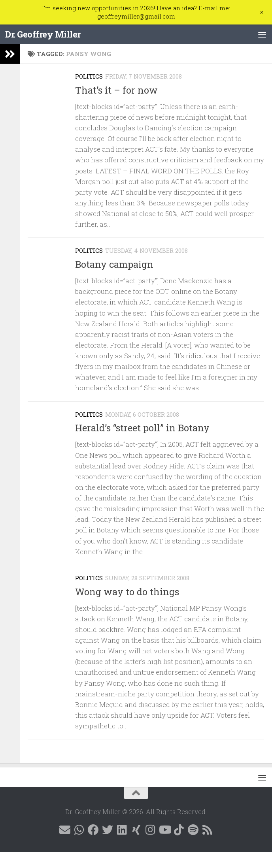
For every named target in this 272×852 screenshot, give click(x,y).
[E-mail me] (64, 829)
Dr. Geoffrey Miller (43, 34)
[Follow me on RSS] (207, 829)
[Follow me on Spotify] (192, 829)
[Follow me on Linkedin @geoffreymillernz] (121, 829)
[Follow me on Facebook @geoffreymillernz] (93, 829)
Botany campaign (114, 264)
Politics (89, 76)
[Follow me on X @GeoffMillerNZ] (107, 829)
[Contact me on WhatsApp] (79, 829)
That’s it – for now (116, 90)
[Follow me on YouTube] (164, 829)
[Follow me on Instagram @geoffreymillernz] (150, 829)
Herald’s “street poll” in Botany (142, 428)
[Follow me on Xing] (136, 829)
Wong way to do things (127, 592)
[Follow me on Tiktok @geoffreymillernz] (178, 829)
